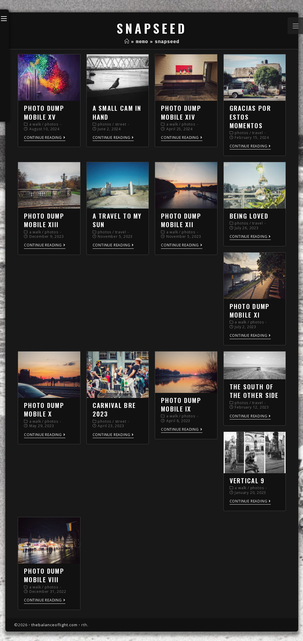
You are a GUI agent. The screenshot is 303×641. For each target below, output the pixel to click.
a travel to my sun (117, 220)
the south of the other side (254, 391)
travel (257, 132)
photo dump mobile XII (181, 220)
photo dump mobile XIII (44, 220)
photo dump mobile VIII (44, 575)
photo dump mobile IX (181, 404)
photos (51, 124)
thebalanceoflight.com (54, 624)
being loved (249, 215)
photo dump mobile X (44, 409)
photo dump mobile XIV (181, 112)
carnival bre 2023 (114, 409)
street (120, 124)
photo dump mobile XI (250, 310)
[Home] (126, 42)
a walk (35, 124)
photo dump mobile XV (44, 112)
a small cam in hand (117, 112)
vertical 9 (247, 480)
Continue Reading (44, 138)
